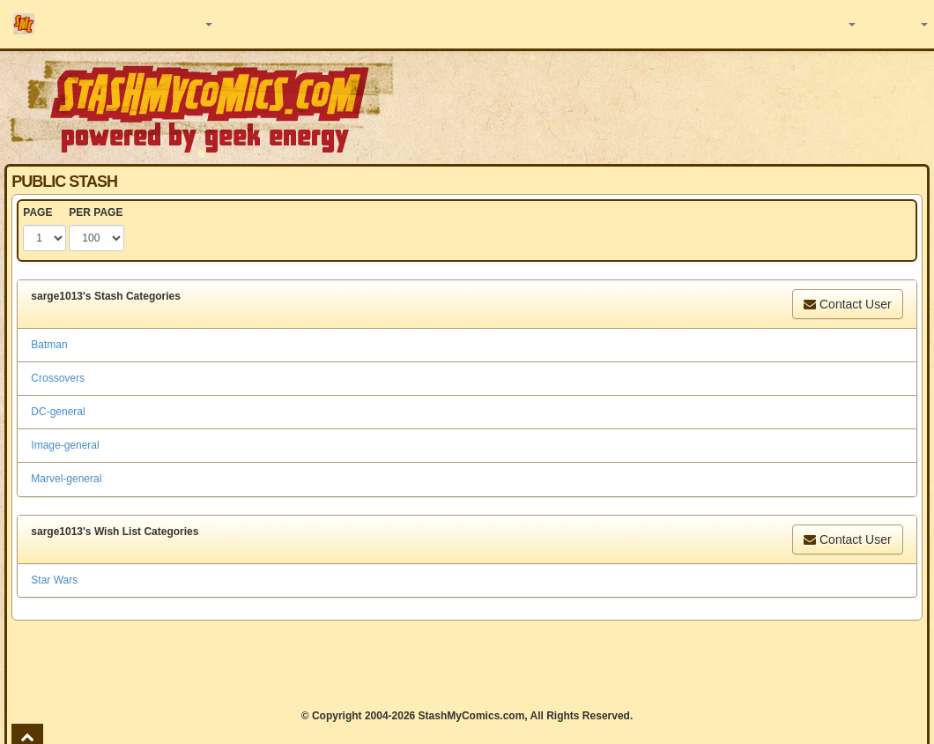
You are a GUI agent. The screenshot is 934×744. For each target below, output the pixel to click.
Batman (49, 345)
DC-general (58, 411)
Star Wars (54, 580)
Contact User (848, 304)
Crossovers (58, 378)
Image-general (65, 445)
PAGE (37, 212)
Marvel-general (66, 478)
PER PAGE (95, 212)
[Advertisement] (467, 664)
